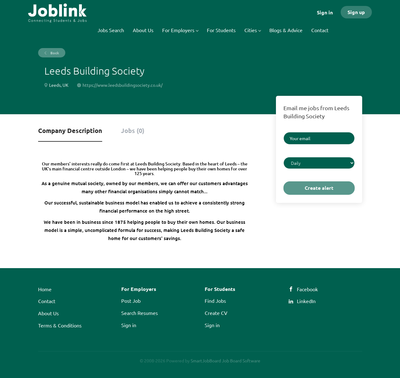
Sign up (356, 12)
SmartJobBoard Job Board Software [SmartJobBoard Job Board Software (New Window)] (225, 360)
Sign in (325, 12)
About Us (48, 313)
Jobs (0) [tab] (132, 130)
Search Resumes (139, 313)
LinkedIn (306, 301)
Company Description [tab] (70, 130)
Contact (46, 301)
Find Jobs (215, 300)
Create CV (216, 313)
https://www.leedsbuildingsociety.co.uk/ (122, 85)
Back (54, 52)
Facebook (307, 289)
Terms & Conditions (60, 325)
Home (45, 289)
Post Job (131, 300)
